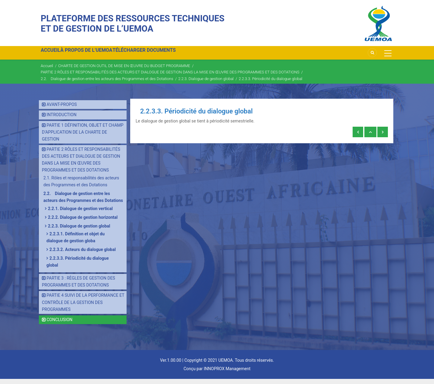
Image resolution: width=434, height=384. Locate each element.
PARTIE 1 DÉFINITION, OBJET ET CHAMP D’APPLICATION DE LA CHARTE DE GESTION (83, 137)
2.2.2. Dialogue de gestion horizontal (83, 222)
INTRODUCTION (61, 120)
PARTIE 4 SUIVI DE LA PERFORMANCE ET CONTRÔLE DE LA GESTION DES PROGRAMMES (83, 307)
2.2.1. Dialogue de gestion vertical (80, 213)
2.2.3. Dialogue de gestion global (206, 84)
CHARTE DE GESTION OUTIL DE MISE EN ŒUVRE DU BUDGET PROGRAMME (124, 71)
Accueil (47, 71)
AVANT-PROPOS (61, 109)
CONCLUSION (59, 324)
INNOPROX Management (227, 373)
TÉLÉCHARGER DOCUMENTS (158, 55)
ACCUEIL (53, 55)
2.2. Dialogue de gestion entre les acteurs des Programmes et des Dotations (107, 84)
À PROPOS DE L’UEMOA (95, 55)
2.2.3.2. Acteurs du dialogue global (82, 254)
